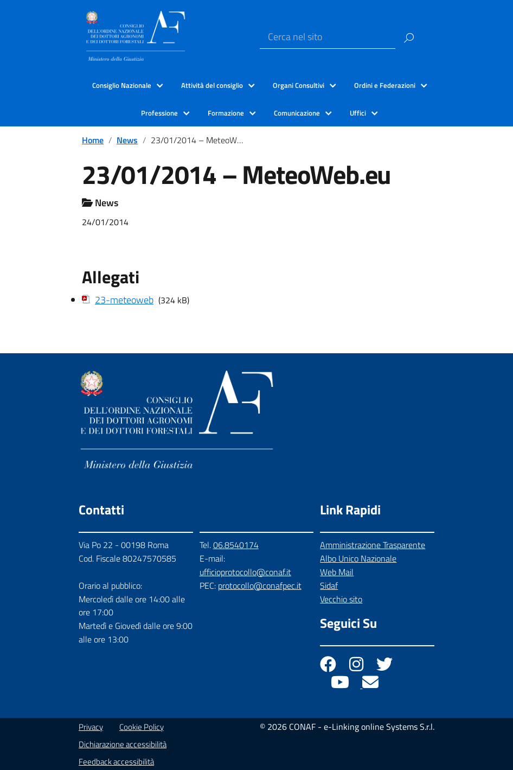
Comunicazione (297, 112)
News (127, 140)
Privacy (91, 727)
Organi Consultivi (298, 85)
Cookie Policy (141, 727)
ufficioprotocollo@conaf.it (245, 571)
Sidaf (329, 585)
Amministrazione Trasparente (372, 544)
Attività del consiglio (212, 85)
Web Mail (337, 571)
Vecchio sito (341, 599)
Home (93, 140)
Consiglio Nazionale (121, 85)
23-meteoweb (124, 299)
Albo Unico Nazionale (358, 558)
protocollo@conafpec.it (260, 585)
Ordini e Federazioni (384, 85)
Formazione (226, 112)
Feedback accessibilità (116, 761)
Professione (159, 112)
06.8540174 (236, 544)
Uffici (358, 112)
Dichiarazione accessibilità (122, 744)
